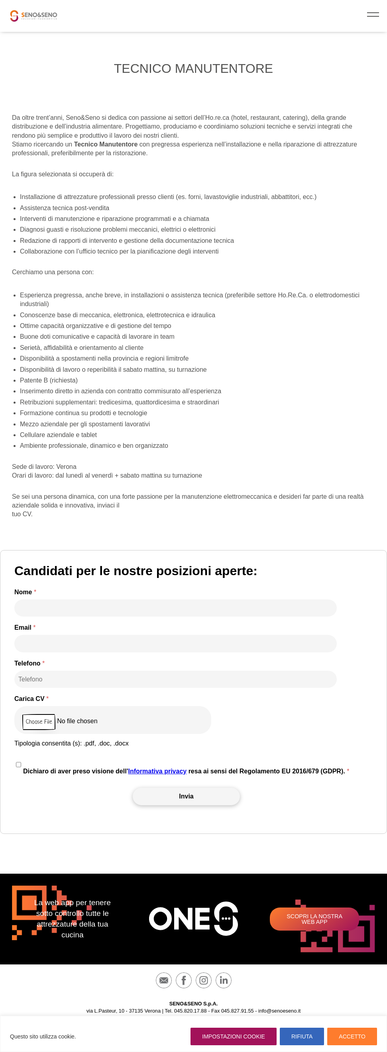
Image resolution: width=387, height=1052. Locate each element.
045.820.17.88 (190, 1011)
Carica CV (31, 699)
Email (24, 628)
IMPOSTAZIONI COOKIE (233, 1036)
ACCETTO (352, 1036)
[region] (193, 1034)
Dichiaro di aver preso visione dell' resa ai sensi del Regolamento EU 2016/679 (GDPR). (186, 771)
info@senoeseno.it (279, 1011)
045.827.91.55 (237, 1011)
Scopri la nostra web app (314, 919)
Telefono (29, 663)
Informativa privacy (157, 771)
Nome (25, 592)
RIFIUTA (301, 1036)
